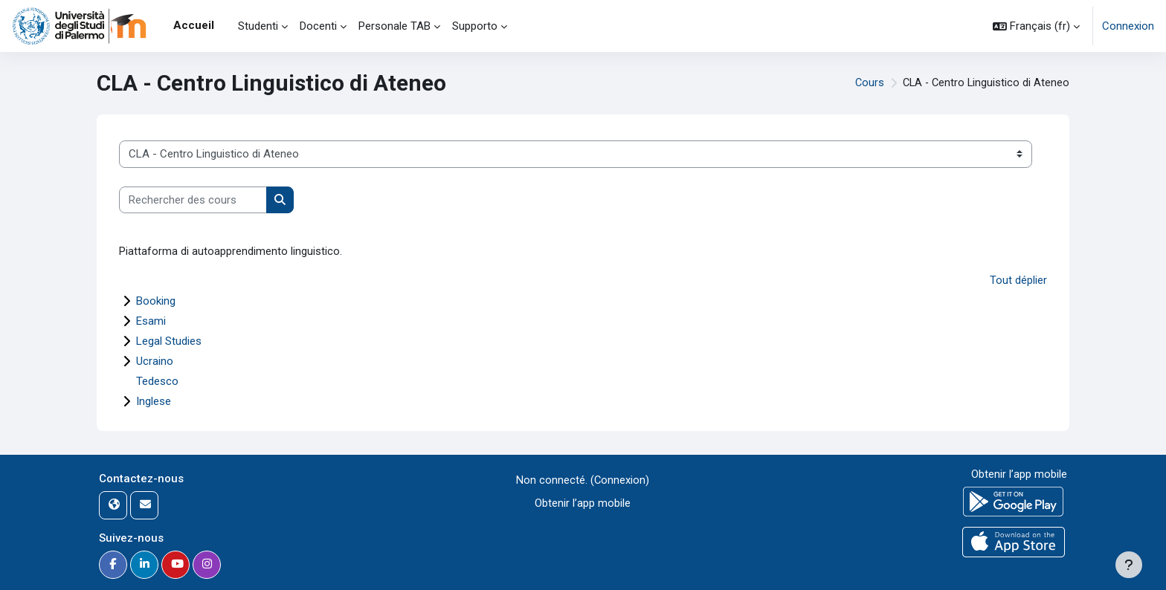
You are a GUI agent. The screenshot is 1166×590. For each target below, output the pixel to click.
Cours (865, 83)
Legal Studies (169, 341)
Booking (155, 301)
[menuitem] (226, 26)
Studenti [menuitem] (258, 26)
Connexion (1128, 26)
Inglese (153, 401)
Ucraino (154, 361)
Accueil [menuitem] (193, 25)
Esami (151, 321)
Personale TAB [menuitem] (394, 26)
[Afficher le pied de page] (1128, 564)
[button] (1036, 26)
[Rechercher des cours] (193, 200)
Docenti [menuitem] (318, 26)
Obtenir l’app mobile (583, 503)
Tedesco (157, 381)
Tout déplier (1018, 281)
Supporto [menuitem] (474, 26)
